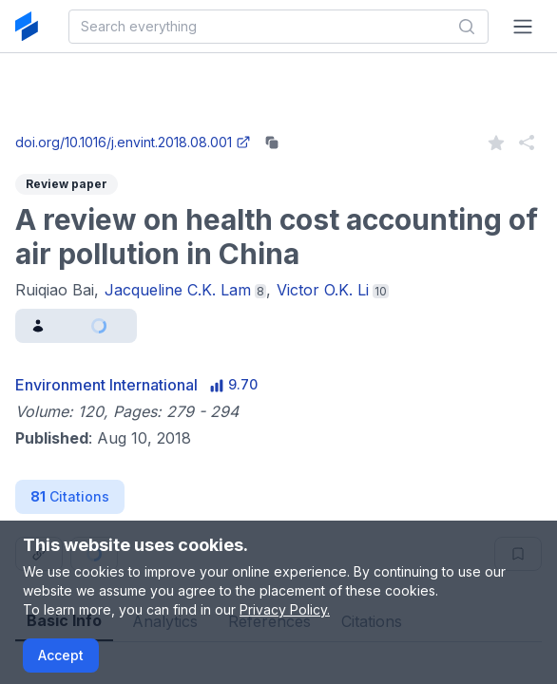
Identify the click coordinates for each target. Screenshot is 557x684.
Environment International (106, 384)
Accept (61, 655)
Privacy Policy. (285, 609)
